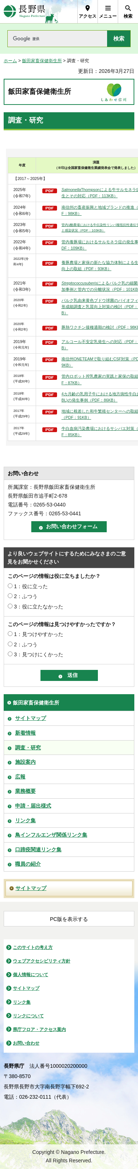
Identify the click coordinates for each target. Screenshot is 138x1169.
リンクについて (28, 1015)
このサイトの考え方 (33, 947)
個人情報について (30, 974)
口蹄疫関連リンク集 (38, 849)
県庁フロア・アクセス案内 (39, 1029)
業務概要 (25, 791)
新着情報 (25, 733)
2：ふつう (26, 596)
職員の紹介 (28, 864)
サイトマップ (30, 718)
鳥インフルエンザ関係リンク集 (51, 835)
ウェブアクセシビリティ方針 (41, 961)
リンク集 (25, 820)
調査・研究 (28, 748)
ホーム (10, 60)
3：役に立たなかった (38, 607)
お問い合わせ (26, 1043)
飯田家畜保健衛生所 (42, 60)
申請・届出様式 (33, 806)
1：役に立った (31, 586)
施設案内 (25, 762)
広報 (20, 777)
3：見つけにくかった (38, 654)
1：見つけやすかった (38, 634)
